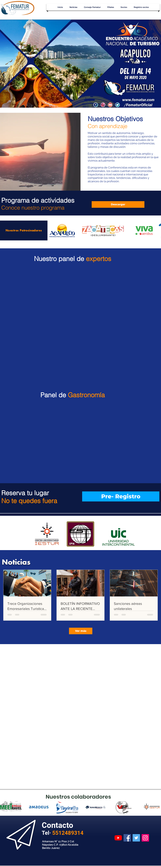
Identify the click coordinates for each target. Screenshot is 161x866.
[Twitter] (136, 838)
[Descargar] (118, 204)
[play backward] (4, 807)
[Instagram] (145, 838)
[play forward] (157, 807)
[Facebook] (127, 838)
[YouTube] (118, 838)
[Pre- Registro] (120, 496)
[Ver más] (80, 631)
